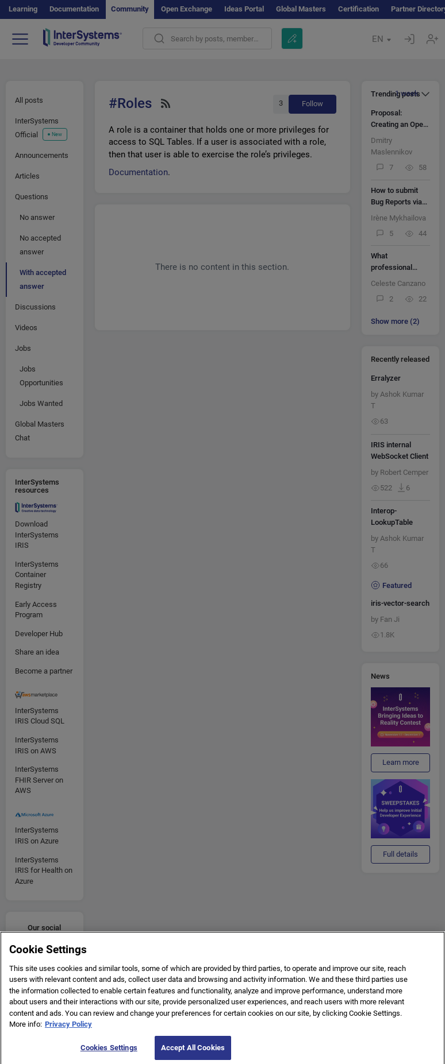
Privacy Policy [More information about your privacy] (68, 1029)
